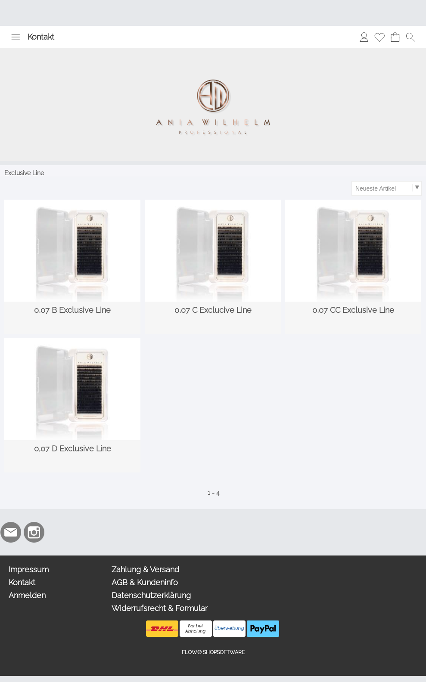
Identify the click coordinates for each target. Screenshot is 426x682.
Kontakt (41, 36)
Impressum (29, 569)
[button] (15, 37)
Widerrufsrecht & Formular (160, 608)
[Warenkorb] (395, 37)
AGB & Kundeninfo (145, 582)
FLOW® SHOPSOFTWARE (213, 652)
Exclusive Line (24, 173)
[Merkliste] (379, 37)
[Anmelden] (364, 37)
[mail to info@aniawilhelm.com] (11, 532)
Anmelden (27, 595)
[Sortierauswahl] (386, 188)
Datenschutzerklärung (151, 595)
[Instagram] (34, 532)
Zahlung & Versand (145, 569)
